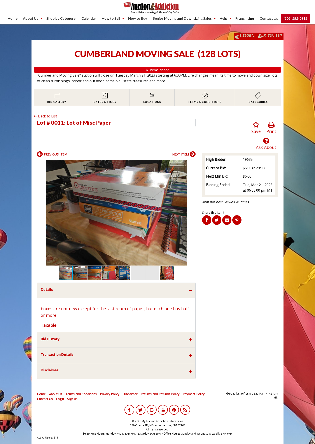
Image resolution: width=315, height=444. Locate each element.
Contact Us (269, 18)
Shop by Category (61, 18)
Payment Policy (194, 394)
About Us (30, 18)
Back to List (45, 116)
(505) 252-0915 (295, 18)
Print (271, 127)
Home (13, 18)
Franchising (244, 18)
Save (256, 127)
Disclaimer (129, 394)
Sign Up (270, 35)
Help (223, 18)
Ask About (266, 143)
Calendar (88, 18)
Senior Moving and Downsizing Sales (182, 18)
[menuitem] (12, 18)
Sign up (72, 399)
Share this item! (213, 212)
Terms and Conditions (81, 394)
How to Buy (137, 18)
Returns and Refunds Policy (160, 394)
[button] (191, 163)
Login (247, 35)
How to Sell (111, 18)
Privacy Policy (109, 394)
